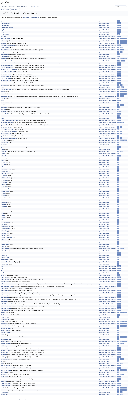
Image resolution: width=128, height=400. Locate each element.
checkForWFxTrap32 (6, 65)
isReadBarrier (5, 222)
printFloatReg (5, 290)
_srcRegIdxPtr (5, 34)
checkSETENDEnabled (7, 74)
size (2, 361)
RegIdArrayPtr (5, 319)
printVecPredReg (6, 308)
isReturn (3, 224)
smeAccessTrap (5, 365)
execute (3, 111)
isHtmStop (4, 186)
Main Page (4, 6)
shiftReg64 (4, 357)
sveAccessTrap (5, 376)
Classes (32, 6)
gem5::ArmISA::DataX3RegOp (31, 17)
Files (38, 6)
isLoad (3, 200)
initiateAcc (4, 151)
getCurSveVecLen (6, 133)
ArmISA (7, 9)
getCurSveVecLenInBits (7, 136)
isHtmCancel (4, 180)
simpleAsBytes (5, 359)
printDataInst (5, 281)
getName (3, 144)
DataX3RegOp (14, 9)
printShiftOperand (6, 304)
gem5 (2, 9)
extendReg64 (5, 114)
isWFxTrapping (5, 248)
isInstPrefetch (5, 191)
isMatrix (3, 204)
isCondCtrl (4, 162)
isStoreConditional (6, 237)
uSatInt (3, 388)
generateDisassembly (7, 122)
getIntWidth (4, 142)
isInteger (3, 193)
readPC (3, 312)
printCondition (5, 279)
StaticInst (4, 374)
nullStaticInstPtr (6, 257)
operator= (4, 275)
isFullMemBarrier (6, 178)
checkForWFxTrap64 (6, 67)
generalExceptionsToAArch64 (9, 120)
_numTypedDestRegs (7, 27)
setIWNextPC (5, 337)
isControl (3, 164)
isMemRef (4, 206)
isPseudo (3, 217)
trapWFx (3, 379)
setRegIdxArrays (6, 343)
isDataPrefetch (5, 167)
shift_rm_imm (5, 352)
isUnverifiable (5, 244)
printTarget (4, 306)
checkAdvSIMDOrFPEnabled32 (9, 63)
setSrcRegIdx (5, 346)
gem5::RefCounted (104, 87)
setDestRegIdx (5, 330)
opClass (3, 273)
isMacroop (4, 202)
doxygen (25, 399)
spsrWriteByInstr (6, 370)
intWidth (3, 156)
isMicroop (4, 209)
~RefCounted (4, 392)
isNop (2, 213)
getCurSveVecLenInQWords (9, 138)
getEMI (3, 140)
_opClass (3, 30)
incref (2, 149)
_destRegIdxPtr (5, 21)
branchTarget (5, 54)
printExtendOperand (7, 286)
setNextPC (4, 341)
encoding (3, 109)
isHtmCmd (4, 182)
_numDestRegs (5, 23)
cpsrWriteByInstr (6, 89)
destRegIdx (4, 103)
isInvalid (3, 195)
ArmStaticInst (5, 49)
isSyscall (3, 240)
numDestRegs (5, 259)
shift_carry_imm (5, 348)
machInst (4, 253)
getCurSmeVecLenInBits (8, 129)
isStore (3, 235)
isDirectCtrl (4, 171)
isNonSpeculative (6, 211)
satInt (3, 321)
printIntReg (4, 293)
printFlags (4, 288)
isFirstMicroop (5, 173)
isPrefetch (4, 215)
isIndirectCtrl (5, 189)
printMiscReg (5, 297)
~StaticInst (4, 394)
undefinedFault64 (6, 385)
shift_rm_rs (4, 354)
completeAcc (4, 85)
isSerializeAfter (5, 226)
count (2, 87)
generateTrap (5, 125)
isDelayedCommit (6, 169)
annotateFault (5, 47)
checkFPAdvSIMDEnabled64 (9, 69)
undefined (4, 381)
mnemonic (4, 255)
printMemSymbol (6, 295)
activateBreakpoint (6, 38)
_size (2, 32)
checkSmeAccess (6, 76)
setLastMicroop (5, 339)
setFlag (3, 335)
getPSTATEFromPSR (6, 147)
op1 (2, 266)
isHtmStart (4, 184)
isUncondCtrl (4, 242)
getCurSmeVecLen (6, 127)
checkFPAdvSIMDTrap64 (8, 72)
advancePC (4, 41)
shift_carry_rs (5, 350)
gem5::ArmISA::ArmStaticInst (107, 36)
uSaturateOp (4, 390)
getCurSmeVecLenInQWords (9, 131)
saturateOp (4, 323)
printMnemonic (5, 299)
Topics (17, 6)
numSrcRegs (4, 264)
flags (2, 118)
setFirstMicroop (5, 332)
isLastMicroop (5, 198)
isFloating (4, 175)
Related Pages (11, 6)
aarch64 (3, 36)
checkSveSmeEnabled (7, 83)
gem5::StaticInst (104, 21)
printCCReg (4, 277)
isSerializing (4, 231)
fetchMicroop (5, 116)
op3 (2, 270)
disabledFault (5, 105)
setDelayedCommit (6, 328)
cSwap (3, 91)
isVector (3, 246)
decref (3, 98)
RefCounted (4, 315)
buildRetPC (4, 58)
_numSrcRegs (5, 25)
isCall (2, 160)
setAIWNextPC (5, 326)
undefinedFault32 (6, 383)
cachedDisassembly (6, 61)
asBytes (3, 52)
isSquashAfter (5, 233)
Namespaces (24, 6)
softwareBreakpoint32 (7, 368)
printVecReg (4, 310)
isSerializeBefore (6, 228)
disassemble (4, 107)
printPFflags (4, 301)
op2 (2, 268)
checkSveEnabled (6, 80)
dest (2, 100)
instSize (3, 153)
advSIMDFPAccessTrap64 (8, 45)
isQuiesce (4, 220)
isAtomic (3, 158)
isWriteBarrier (5, 251)
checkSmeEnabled (6, 78)
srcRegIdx (4, 372)
